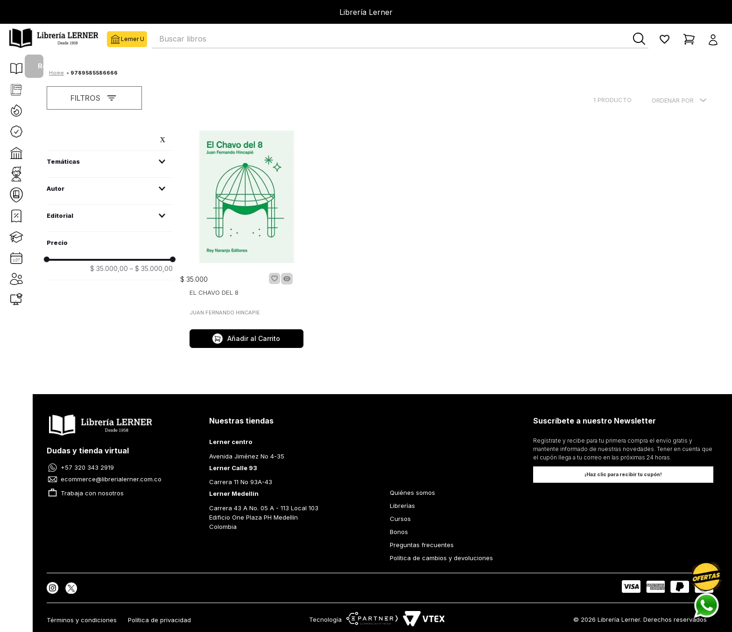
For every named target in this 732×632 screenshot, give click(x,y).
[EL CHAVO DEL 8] (246, 240)
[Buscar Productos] (639, 39)
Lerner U (114, 39)
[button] (715, 39)
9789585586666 (94, 72)
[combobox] (400, 39)
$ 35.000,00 (109, 268)
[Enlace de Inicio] (56, 72)
